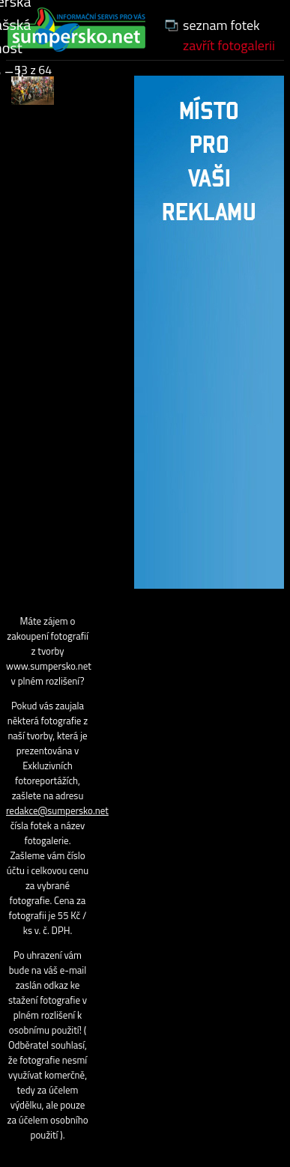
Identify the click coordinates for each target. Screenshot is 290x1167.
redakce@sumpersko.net (57, 810)
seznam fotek (221, 25)
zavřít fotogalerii (229, 45)
